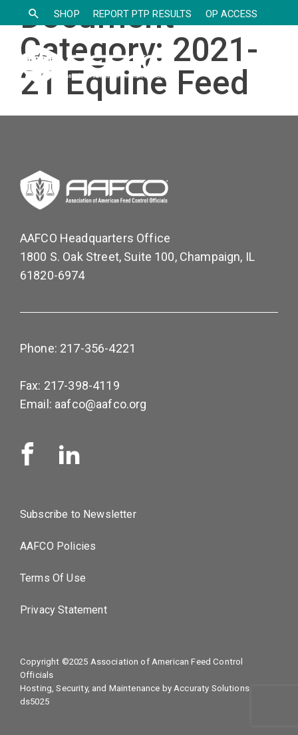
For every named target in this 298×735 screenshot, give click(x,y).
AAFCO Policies (58, 546)
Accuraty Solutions (211, 688)
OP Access (231, 14)
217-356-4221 (98, 348)
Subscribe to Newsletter (78, 514)
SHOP (67, 14)
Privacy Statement (63, 610)
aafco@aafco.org (100, 404)
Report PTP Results (142, 14)
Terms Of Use (53, 578)
